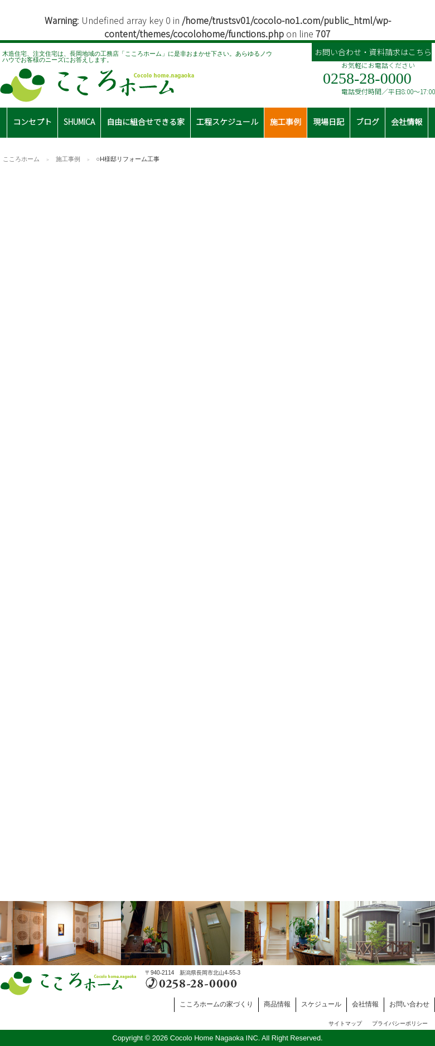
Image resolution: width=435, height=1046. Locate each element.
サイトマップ (345, 1023)
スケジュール (321, 1004)
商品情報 (277, 1004)
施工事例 (68, 159)
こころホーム (21, 159)
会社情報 (365, 1004)
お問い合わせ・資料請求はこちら (373, 51)
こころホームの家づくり (216, 1004)
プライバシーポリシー (400, 1023)
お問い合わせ (409, 1004)
